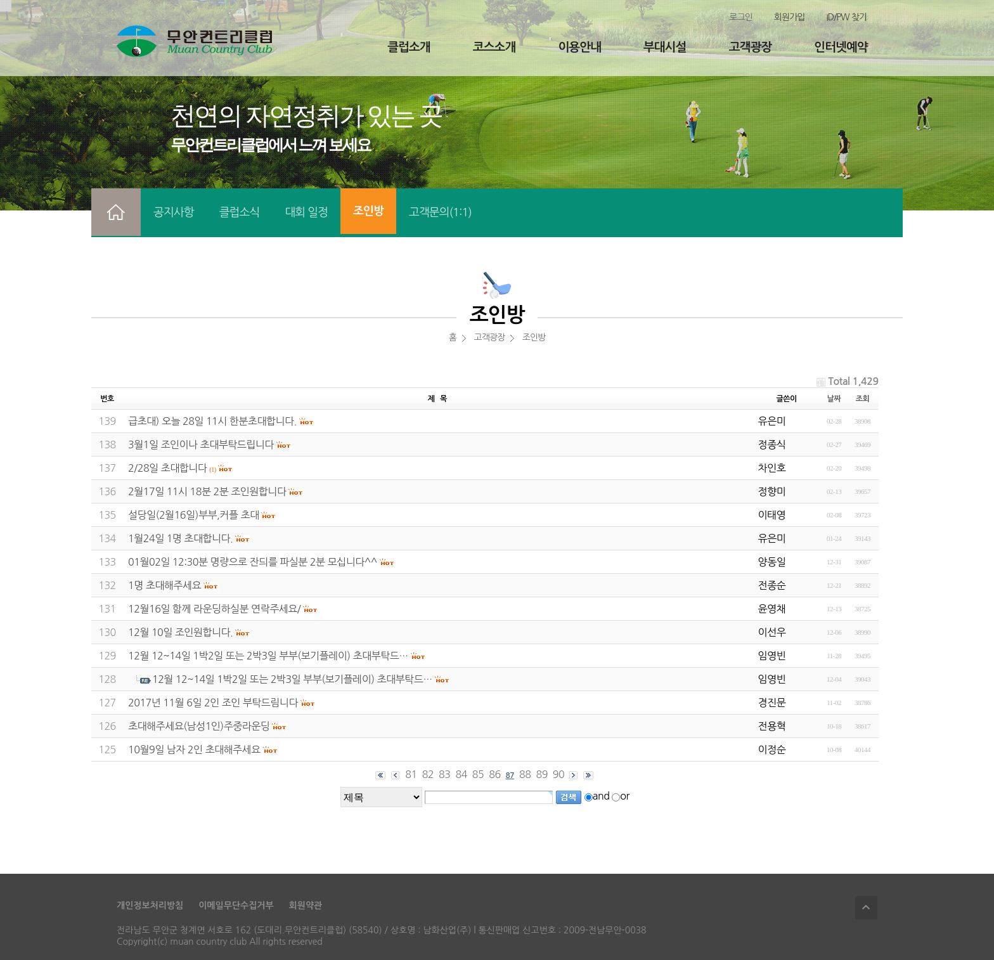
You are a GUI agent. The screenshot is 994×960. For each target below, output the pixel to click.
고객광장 (750, 47)
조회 (863, 399)
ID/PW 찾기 (846, 17)
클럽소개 (408, 47)
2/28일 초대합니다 (167, 468)
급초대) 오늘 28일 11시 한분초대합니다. (212, 421)
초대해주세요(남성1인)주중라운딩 (198, 726)
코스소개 (494, 47)
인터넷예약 (840, 47)
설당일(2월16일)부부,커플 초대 (193, 515)
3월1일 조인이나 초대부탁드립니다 (201, 444)
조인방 (368, 211)
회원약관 (306, 905)
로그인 (740, 17)
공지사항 (173, 212)
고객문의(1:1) (440, 212)
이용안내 (579, 47)
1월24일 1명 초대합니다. (180, 538)
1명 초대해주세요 (164, 585)
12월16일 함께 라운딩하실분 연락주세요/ (214, 609)
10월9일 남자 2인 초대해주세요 (194, 749)
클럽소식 (239, 212)
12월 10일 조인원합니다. (180, 632)
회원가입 (789, 17)
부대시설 (664, 47)
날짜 (834, 399)
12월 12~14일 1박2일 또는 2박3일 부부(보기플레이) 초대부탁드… (268, 656)
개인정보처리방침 (150, 905)
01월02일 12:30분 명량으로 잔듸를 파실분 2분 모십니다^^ (252, 562)
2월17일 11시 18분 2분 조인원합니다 (207, 491)
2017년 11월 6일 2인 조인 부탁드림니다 (213, 702)
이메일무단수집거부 (235, 905)
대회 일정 (306, 212)
